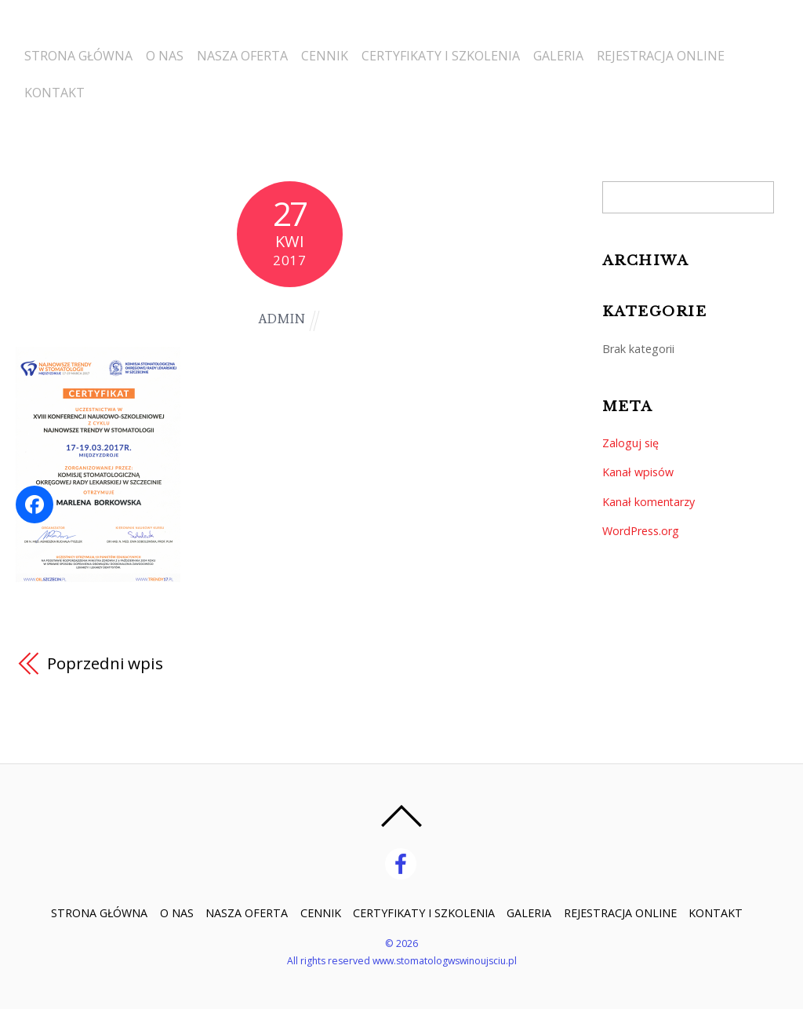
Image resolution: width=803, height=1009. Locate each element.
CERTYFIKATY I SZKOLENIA (459, 51)
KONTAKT (54, 88)
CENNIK (338, 51)
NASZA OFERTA (250, 51)
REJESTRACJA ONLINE (689, 51)
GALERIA (582, 51)
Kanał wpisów (638, 471)
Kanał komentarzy (649, 501)
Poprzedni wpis (105, 663)
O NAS (168, 51)
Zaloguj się (630, 442)
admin (281, 319)
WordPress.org (640, 530)
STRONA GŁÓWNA (78, 51)
